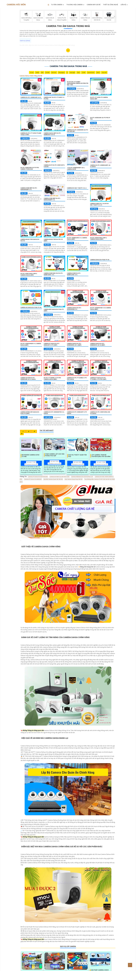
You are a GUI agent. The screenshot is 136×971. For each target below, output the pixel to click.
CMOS (98, 72)
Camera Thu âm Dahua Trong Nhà (68, 26)
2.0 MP (83, 72)
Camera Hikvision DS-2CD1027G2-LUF (82, 476)
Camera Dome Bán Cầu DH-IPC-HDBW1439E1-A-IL (53, 274)
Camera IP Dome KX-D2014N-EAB (38, 476)
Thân (78, 72)
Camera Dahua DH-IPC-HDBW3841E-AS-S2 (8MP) (97, 344)
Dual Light (72, 72)
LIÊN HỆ (123, 5)
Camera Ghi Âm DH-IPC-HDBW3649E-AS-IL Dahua (28, 378)
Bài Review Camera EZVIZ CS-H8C (30, 455)
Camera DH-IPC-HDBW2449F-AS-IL (30, 97)
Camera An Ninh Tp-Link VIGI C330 (59, 476)
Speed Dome (90, 72)
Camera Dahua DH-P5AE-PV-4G (99, 259)
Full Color (54, 72)
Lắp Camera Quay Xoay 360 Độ (73, 479)
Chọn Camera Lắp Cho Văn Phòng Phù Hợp (54, 454)
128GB (37, 72)
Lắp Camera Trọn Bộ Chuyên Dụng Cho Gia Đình (100, 455)
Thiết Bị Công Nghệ (110, 5)
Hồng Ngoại (61, 72)
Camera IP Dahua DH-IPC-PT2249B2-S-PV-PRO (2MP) (98, 378)
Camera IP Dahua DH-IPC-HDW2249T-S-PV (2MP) (52, 344)
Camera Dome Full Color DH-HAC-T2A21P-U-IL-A (99, 204)
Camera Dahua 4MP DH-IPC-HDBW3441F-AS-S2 (52, 133)
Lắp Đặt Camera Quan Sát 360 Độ (53, 479)
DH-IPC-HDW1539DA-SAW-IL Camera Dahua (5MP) (98, 238)
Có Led (31, 72)
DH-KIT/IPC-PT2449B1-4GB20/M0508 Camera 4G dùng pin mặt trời (77, 83)
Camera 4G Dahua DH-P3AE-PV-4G (30, 307)
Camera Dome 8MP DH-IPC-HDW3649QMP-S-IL (52, 199)
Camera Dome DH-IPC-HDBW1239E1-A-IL (74, 274)
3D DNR (47, 72)
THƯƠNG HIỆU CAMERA (74, 5)
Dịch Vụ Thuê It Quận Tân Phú (77, 455)
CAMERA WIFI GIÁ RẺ (93, 5)
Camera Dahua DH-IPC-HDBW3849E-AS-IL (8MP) (74, 344)
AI (67, 72)
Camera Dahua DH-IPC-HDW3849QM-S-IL (74, 308)
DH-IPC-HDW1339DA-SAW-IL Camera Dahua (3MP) (28, 274)
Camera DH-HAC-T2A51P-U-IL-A (76, 188)
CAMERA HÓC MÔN (16, 4)
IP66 (42, 72)
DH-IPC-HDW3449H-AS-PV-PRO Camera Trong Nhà (29, 168)
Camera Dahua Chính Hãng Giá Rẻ (31, 76)
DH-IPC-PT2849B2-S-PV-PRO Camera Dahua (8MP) (52, 378)
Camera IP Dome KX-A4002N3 (32, 479)
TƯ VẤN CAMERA (56, 5)
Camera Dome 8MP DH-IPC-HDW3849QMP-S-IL (28, 188)
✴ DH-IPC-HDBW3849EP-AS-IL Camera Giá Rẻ (76, 168)
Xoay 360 (104, 72)
